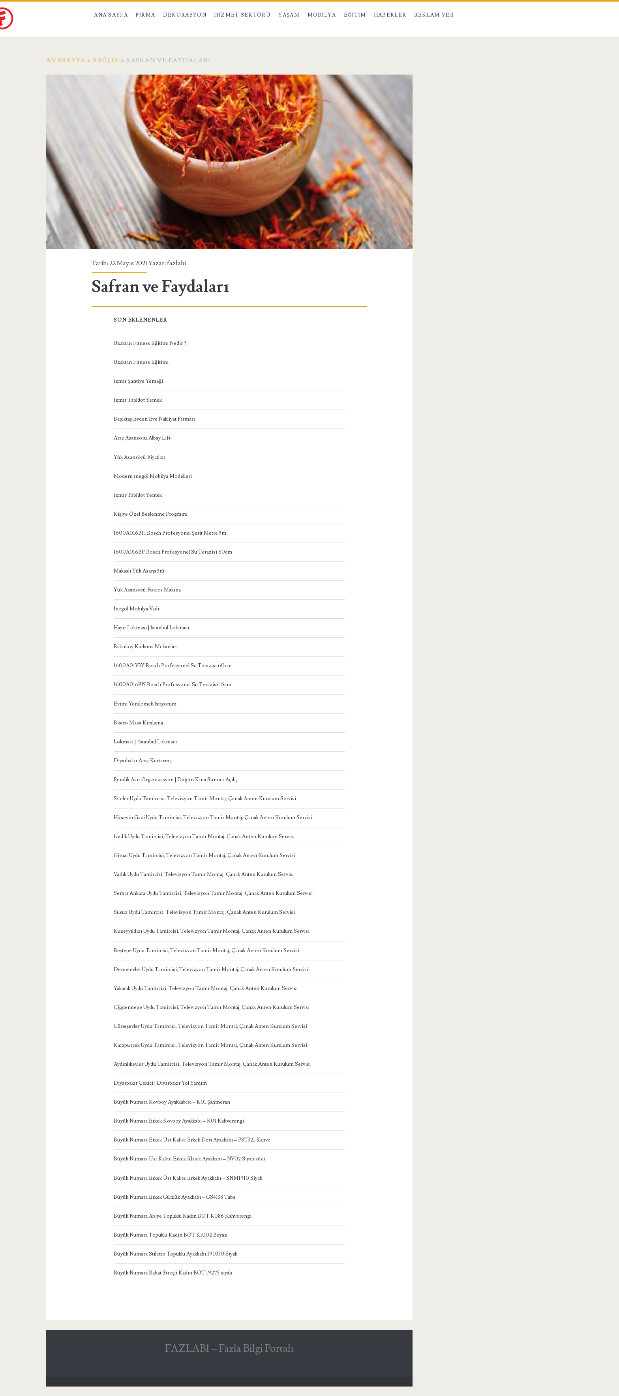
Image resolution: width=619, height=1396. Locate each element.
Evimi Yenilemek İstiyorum (145, 704)
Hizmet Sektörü (242, 15)
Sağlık (106, 60)
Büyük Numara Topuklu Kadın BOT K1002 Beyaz (170, 1235)
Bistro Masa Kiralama (138, 723)
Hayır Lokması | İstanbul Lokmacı (151, 628)
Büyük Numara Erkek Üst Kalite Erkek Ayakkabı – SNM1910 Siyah (188, 1178)
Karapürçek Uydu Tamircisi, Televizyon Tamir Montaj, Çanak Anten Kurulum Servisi (210, 1045)
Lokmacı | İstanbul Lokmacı (145, 742)
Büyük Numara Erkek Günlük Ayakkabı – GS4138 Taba (174, 1197)
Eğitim (355, 15)
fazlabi (176, 263)
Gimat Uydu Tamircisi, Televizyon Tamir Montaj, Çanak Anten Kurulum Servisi (204, 855)
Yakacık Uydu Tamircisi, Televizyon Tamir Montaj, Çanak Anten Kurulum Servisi (206, 988)
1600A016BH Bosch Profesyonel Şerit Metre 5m (170, 533)
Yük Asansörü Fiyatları (139, 457)
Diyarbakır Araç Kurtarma (143, 761)
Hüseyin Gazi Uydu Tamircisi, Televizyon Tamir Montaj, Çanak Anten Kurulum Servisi (213, 817)
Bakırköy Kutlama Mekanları (146, 647)
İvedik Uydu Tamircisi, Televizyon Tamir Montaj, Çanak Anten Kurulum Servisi (204, 836)
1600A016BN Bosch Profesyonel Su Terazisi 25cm (172, 684)
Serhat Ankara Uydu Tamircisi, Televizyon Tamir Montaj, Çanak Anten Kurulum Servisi (213, 893)
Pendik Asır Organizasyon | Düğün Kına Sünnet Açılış (176, 780)
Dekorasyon (184, 15)
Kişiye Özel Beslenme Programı (151, 514)
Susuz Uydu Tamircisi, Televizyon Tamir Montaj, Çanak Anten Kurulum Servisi (204, 912)
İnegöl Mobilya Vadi (136, 609)
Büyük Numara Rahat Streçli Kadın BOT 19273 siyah (173, 1273)
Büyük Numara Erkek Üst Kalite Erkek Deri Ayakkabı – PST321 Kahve (192, 1140)
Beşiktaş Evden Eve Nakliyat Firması (154, 419)
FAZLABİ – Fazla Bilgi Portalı (229, 1348)
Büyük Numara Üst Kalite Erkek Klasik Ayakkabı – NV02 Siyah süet (189, 1159)
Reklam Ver (434, 15)
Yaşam (289, 15)
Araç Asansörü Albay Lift (142, 438)
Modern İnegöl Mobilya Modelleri (153, 476)
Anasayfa (65, 60)
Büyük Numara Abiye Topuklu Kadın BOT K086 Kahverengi (182, 1216)
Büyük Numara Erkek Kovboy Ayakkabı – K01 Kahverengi (179, 1121)
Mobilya (322, 15)
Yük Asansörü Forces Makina (147, 590)
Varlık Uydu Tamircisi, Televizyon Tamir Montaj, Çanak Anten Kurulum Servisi (204, 874)
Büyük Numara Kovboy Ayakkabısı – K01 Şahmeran (172, 1102)
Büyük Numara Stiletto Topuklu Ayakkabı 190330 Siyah (176, 1254)
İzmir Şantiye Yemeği (138, 381)
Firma (145, 15)
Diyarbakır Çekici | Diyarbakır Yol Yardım (160, 1083)
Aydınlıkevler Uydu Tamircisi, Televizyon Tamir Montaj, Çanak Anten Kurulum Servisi (212, 1064)
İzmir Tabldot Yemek (138, 400)
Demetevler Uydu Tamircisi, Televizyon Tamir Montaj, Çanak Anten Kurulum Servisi (211, 969)
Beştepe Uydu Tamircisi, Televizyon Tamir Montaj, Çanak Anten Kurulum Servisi (206, 950)
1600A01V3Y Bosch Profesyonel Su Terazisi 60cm (173, 665)
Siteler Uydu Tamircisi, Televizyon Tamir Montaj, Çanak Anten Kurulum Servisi (205, 798)
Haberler (390, 15)
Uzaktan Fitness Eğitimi (141, 362)
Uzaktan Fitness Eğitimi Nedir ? (150, 343)
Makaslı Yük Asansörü (139, 571)
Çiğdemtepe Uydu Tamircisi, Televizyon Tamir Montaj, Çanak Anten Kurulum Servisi (212, 1007)
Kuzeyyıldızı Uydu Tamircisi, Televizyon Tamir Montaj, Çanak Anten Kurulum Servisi (212, 931)
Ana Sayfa (111, 15)
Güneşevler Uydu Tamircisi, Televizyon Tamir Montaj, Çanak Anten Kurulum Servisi (210, 1026)
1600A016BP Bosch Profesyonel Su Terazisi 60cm (173, 552)
